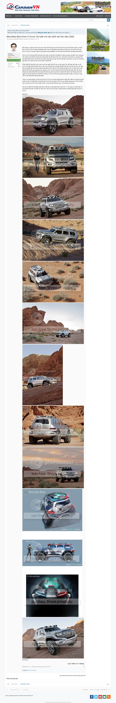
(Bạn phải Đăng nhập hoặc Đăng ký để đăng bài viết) (72, 675)
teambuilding (60, 702)
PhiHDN (32, 39)
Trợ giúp (97, 689)
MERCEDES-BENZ (19, 39)
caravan (54, 702)
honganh (24, 670)
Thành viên (18, 16)
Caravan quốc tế (45, 16)
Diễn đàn (8, 16)
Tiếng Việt (25, 689)
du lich (46, 702)
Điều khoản (104, 689)
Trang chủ (85, 689)
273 (19, 65)
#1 (84, 666)
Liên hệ (91, 689)
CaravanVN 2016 (15, 689)
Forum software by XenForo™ (19, 695)
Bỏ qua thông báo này (84, 30)
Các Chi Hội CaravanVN (60, 16)
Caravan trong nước (31, 16)
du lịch (50, 702)
